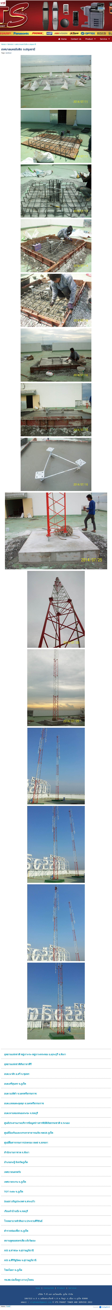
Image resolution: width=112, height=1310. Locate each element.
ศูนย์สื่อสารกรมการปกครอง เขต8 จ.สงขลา (26, 1142)
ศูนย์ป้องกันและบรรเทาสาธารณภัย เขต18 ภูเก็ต (28, 1133)
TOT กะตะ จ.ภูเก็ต (13, 1191)
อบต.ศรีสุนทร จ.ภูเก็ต (15, 1084)
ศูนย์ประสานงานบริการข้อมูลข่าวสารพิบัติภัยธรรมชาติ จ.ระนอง (37, 1123)
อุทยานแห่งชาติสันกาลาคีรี (17, 1064)
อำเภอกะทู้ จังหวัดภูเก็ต (16, 1162)
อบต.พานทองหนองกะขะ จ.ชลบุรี (21, 1113)
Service (10, 44)
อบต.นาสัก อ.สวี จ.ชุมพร (16, 1074)
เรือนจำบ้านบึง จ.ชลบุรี (16, 1211)
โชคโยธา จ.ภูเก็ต (13, 1270)
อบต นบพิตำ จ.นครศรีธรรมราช (20, 1093)
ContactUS (49, 1288)
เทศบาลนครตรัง (12, 1172)
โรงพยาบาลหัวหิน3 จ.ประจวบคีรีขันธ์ (23, 1221)
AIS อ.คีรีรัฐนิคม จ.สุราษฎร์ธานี (20, 1260)
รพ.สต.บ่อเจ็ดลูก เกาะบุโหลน (19, 1280)
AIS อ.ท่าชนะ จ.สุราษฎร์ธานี (19, 1250)
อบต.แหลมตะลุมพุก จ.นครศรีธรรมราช (24, 1103)
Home (3, 44)
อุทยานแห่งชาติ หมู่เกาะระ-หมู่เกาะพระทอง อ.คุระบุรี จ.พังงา (35, 1054)
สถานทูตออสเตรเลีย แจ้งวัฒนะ (20, 1240)
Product (61, 1288)
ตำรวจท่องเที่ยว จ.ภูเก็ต (16, 1231)
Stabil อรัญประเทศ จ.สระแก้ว (19, 1201)
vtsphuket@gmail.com (41, 1302)
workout (8, 53)
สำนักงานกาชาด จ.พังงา (16, 1152)
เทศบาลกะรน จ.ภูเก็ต (15, 1182)
